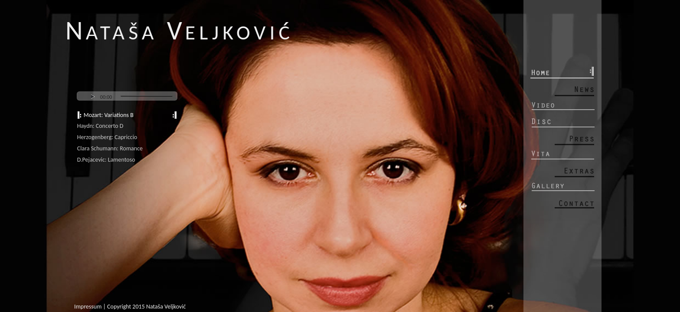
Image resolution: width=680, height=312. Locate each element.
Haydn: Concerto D (100, 126)
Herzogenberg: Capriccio (107, 137)
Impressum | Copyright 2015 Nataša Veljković (130, 306)
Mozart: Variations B (109, 115)
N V (179, 30)
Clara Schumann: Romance (110, 148)
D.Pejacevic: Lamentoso (106, 159)
